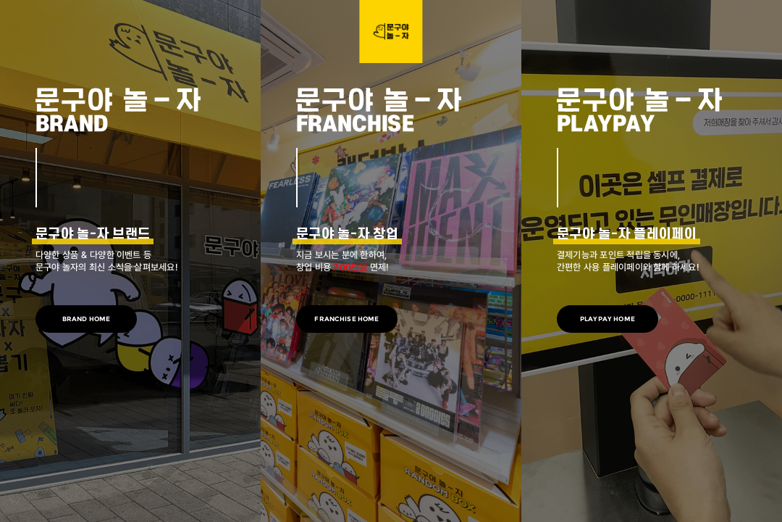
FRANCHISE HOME (346, 319)
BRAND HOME (86, 319)
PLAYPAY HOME (607, 319)
